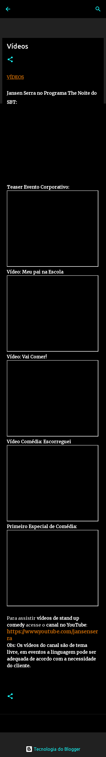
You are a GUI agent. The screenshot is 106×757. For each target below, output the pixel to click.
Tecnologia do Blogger (53, 749)
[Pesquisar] (98, 9)
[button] (10, 60)
